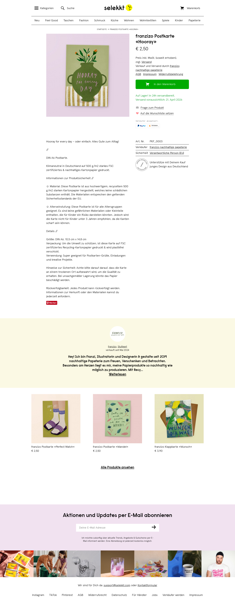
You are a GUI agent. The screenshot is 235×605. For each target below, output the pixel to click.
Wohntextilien (148, 20)
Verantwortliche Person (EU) (167, 153)
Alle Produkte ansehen (117, 467)
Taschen (68, 20)
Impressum (196, 595)
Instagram (38, 595)
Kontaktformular (147, 585)
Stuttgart (122, 346)
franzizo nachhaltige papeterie (168, 147)
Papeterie (195, 20)
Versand (147, 62)
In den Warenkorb (164, 84)
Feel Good (51, 20)
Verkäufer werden (173, 595)
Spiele (165, 20)
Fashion (84, 20)
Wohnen (129, 20)
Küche (114, 20)
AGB (80, 595)
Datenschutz (119, 595)
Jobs (155, 595)
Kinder (179, 20)
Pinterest (67, 595)
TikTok (53, 595)
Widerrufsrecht (97, 595)
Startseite (102, 29)
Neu (37, 20)
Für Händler (139, 595)
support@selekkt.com (117, 585)
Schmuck (99, 20)
